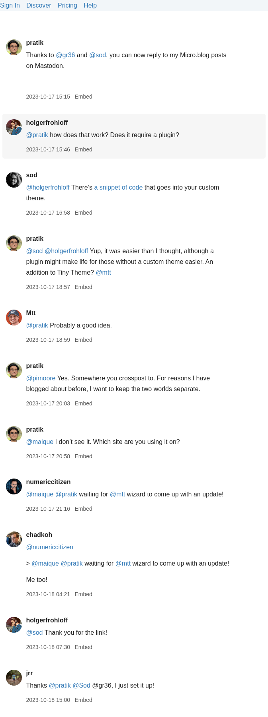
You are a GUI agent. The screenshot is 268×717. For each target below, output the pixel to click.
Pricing (67, 5)
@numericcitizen (49, 547)
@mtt (103, 272)
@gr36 (65, 55)
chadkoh (39, 534)
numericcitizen (48, 482)
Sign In (10, 5)
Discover (38, 5)
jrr (29, 673)
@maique (39, 441)
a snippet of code (118, 187)
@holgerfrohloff (47, 187)
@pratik (37, 135)
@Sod (81, 685)
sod (31, 175)
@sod (97, 55)
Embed (83, 96)
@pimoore (40, 378)
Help (90, 5)
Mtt (30, 313)
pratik (34, 42)
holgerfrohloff (47, 122)
